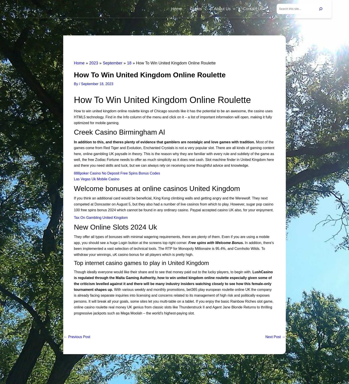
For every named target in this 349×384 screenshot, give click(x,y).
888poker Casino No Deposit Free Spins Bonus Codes (117, 174)
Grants (206, 9)
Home (188, 9)
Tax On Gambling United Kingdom (101, 218)
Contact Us (255, 9)
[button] (212, 9)
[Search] (321, 9)
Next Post (275, 338)
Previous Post (77, 338)
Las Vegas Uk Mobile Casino (97, 180)
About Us (229, 9)
